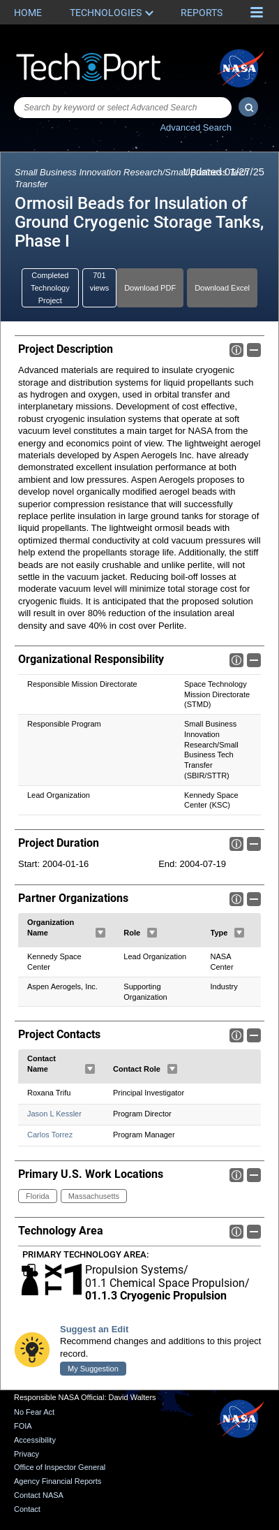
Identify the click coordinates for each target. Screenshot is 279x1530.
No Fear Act (34, 1412)
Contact (27, 1509)
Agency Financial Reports (57, 1481)
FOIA (23, 1426)
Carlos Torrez (50, 1134)
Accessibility (35, 1440)
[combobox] (123, 107)
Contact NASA (38, 1495)
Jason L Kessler (54, 1113)
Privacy (26, 1454)
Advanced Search (196, 127)
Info (236, 350)
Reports (202, 12)
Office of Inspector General (59, 1468)
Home (28, 12)
